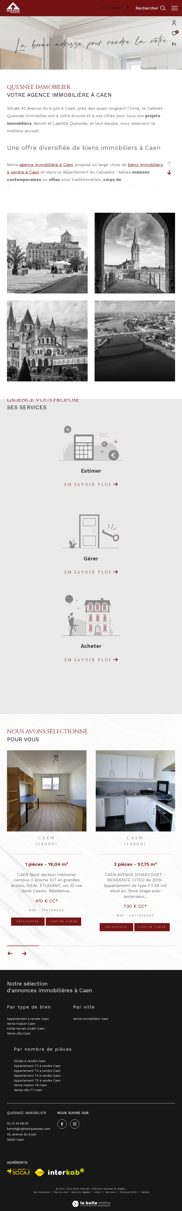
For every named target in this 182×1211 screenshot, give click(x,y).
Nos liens (111, 1192)
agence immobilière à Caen (46, 164)
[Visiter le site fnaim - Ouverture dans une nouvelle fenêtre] (39, 1172)
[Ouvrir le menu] (174, 8)
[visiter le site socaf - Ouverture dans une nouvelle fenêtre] (19, 1172)
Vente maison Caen (21, 1023)
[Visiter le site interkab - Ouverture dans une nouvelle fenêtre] (66, 1172)
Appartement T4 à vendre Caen (37, 1075)
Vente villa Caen (19, 1033)
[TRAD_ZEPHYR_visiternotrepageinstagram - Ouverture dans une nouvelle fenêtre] (74, 1124)
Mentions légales (81, 1192)
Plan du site (61, 1192)
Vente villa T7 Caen (28, 1090)
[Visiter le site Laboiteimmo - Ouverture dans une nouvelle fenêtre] (91, 1201)
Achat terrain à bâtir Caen (26, 1028)
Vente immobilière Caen (90, 1019)
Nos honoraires (41, 1192)
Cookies (145, 1192)
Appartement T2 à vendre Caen (37, 1066)
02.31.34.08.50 (17, 1123)
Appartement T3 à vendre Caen (37, 1071)
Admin (98, 1192)
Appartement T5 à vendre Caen (37, 1080)
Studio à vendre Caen (30, 1061)
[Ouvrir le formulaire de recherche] (151, 8)
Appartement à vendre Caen (28, 1019)
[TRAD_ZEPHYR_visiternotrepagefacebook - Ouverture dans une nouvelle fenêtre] (62, 1124)
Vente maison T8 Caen (30, 1085)
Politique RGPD (128, 1192)
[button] (24, 953)
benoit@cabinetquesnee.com (28, 1128)
